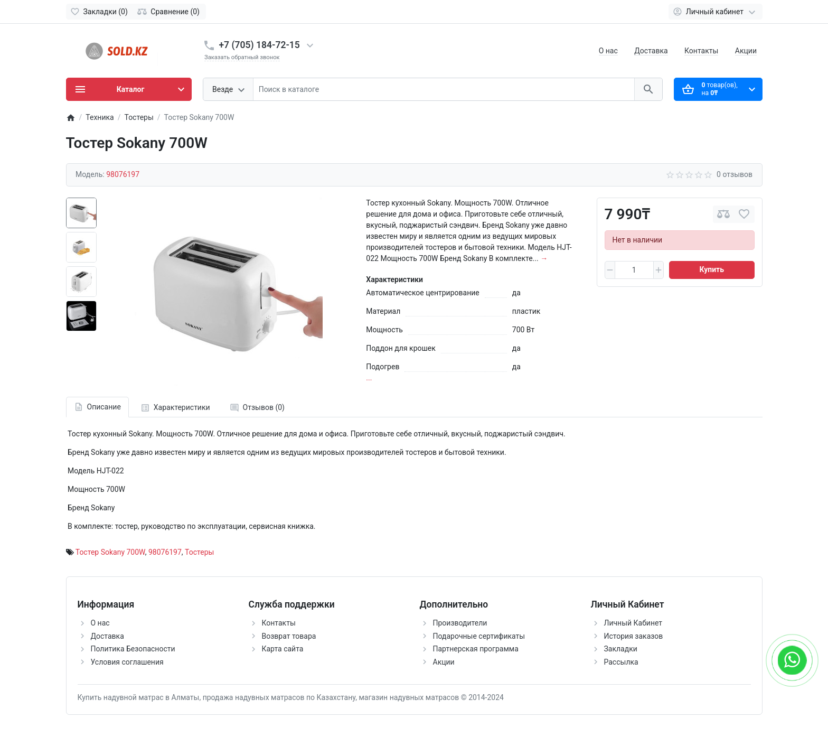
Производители (460, 623)
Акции (746, 50)
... (369, 378)
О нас (608, 50)
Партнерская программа (476, 649)
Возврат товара (289, 636)
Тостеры (199, 552)
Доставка (650, 50)
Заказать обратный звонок (242, 57)
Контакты (701, 50)
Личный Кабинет (633, 623)
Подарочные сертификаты (479, 636)
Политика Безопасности (133, 649)
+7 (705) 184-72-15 (259, 45)
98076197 (165, 552)
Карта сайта (283, 649)
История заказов (633, 636)
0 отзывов (734, 174)
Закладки (620, 649)
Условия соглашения (127, 662)
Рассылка (621, 662)
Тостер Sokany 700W (110, 552)
